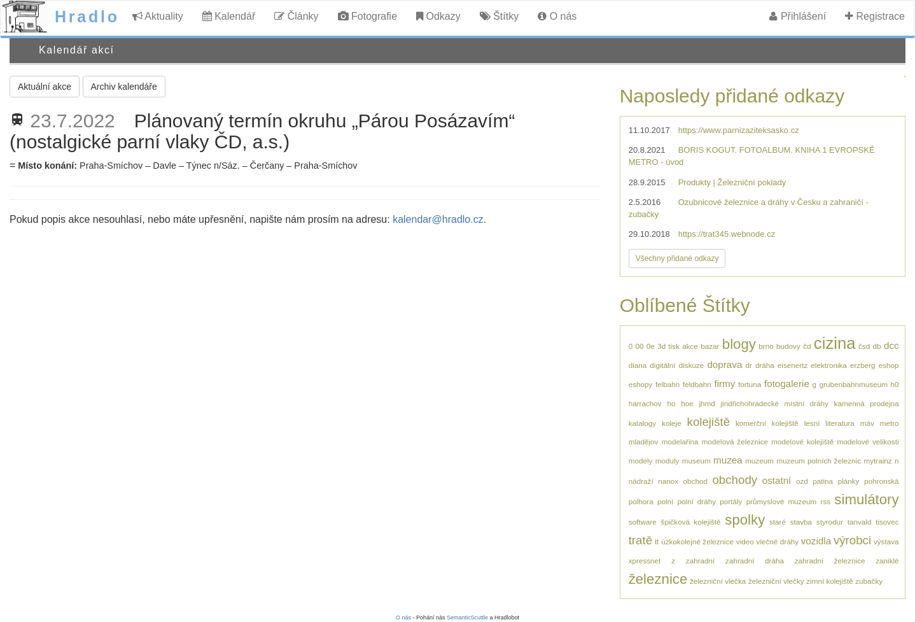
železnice (658, 579)
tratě (640, 540)
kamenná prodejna (866, 403)
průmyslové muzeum (781, 501)
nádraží (641, 481)
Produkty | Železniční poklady (732, 182)
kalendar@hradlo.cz (438, 219)
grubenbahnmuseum (854, 384)
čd (807, 346)
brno (765, 346)
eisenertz (792, 365)
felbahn (667, 384)
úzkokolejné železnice (697, 541)
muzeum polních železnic (818, 460)
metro (889, 423)
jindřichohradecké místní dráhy (774, 403)
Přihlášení (797, 16)
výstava (886, 541)
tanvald (860, 522)
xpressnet (645, 560)
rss (825, 501)
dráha (764, 365)
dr (748, 365)
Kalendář (229, 16)
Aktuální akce (44, 86)
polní (665, 501)
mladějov (644, 441)
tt (657, 541)
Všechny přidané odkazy (677, 258)
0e (650, 346)
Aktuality (157, 16)
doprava (724, 364)
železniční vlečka (718, 581)
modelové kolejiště (802, 441)
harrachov (645, 403)
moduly (667, 460)
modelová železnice (735, 441)
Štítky (499, 16)
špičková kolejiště (691, 522)
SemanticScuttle (467, 617)
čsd (864, 346)
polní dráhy (697, 501)
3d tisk (668, 346)
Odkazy (438, 16)
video (745, 541)
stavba (801, 522)
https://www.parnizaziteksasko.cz (738, 130)
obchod (695, 481)
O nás (557, 16)
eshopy (641, 384)
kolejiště (708, 421)
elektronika (829, 365)
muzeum (759, 460)
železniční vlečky (776, 581)
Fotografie (367, 16)
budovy (788, 346)
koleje (671, 423)
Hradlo (87, 16)
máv (867, 423)
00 (640, 346)
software (643, 522)
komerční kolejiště (767, 423)
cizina (835, 343)
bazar (710, 346)
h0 (895, 384)
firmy (724, 383)
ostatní (777, 480)
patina (823, 481)
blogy (739, 344)
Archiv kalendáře (124, 86)
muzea (728, 460)
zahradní (700, 560)
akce (690, 346)
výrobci (852, 540)
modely (641, 460)
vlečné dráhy (778, 541)
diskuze (691, 365)
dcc (891, 345)
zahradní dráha (754, 560)
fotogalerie (786, 383)
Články (296, 16)
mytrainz (877, 460)
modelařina (680, 441)
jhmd (707, 403)
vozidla (816, 540)
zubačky (869, 581)
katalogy (643, 423)
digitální (662, 365)
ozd (802, 481)
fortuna (749, 384)
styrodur (829, 522)
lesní (812, 423)
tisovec (887, 522)
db (877, 346)
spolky (745, 520)
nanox (668, 481)
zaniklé (887, 560)
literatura (839, 423)
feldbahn (697, 384)
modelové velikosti (867, 441)
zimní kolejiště (829, 581)
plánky (849, 481)
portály (731, 501)
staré (777, 522)
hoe (687, 403)
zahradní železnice (830, 560)
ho (671, 403)
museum (696, 460)
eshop (889, 365)
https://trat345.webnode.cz (726, 234)
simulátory (866, 499)
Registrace (875, 16)
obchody (734, 479)
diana (638, 365)
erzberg (863, 365)
